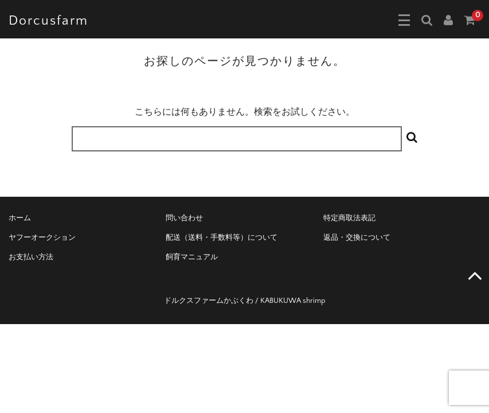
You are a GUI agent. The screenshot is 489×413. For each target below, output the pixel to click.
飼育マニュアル (192, 257)
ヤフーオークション (42, 237)
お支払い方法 (31, 257)
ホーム (20, 218)
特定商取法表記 (349, 218)
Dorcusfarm (48, 20)
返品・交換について (356, 237)
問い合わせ (184, 218)
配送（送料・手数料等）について (221, 237)
